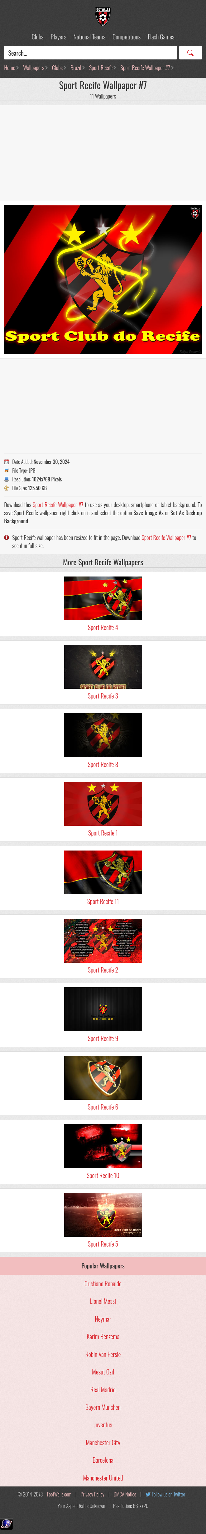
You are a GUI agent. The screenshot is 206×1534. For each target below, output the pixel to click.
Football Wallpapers (103, 17)
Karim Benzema (103, 1336)
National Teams (89, 36)
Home (9, 67)
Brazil (75, 67)
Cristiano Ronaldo (103, 1283)
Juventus (103, 1424)
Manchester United (103, 1477)
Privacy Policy (92, 1494)
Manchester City (103, 1442)
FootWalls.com (59, 1494)
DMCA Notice (125, 1494)
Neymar (103, 1318)
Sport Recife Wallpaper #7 (145, 67)
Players (58, 36)
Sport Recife (101, 67)
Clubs (38, 36)
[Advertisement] (103, 153)
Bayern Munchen (103, 1407)
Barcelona (103, 1460)
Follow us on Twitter (168, 1494)
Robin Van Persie (103, 1354)
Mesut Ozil (103, 1371)
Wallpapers (33, 67)
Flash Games (161, 36)
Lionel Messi (103, 1301)
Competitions (127, 36)
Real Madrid (103, 1389)
